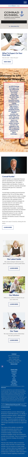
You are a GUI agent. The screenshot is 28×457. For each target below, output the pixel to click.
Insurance (14, 376)
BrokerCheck (3, 387)
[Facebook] (13, 23)
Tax (14, 377)
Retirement (14, 371)
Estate (14, 374)
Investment (14, 373)
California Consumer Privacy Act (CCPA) (12, 404)
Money (14, 379)
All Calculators (14, 385)
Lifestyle (14, 380)
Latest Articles (14, 382)
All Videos (14, 383)
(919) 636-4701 (14, 26)
